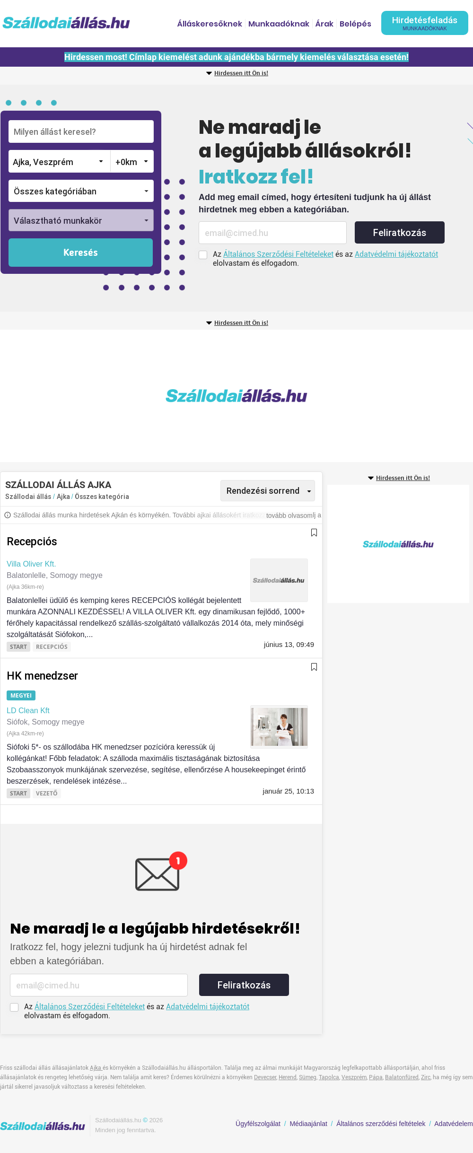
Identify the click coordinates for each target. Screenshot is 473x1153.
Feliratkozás (399, 232)
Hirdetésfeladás (424, 23)
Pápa (376, 1077)
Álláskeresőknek (209, 23)
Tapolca (329, 1077)
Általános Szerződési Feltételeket (278, 254)
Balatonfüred (402, 1077)
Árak (324, 23)
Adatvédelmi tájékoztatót (396, 254)
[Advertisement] (181, 396)
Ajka (64, 496)
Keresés (80, 253)
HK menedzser (42, 676)
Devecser (265, 1077)
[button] (81, 191)
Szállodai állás (28, 496)
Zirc (425, 1077)
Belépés (355, 23)
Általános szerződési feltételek (380, 1123)
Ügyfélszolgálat (258, 1123)
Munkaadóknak (278, 23)
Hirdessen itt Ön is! (241, 73)
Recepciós (32, 541)
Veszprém (354, 1077)
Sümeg (307, 1077)
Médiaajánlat (308, 1123)
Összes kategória (102, 496)
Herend (288, 1077)
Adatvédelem (453, 1123)
